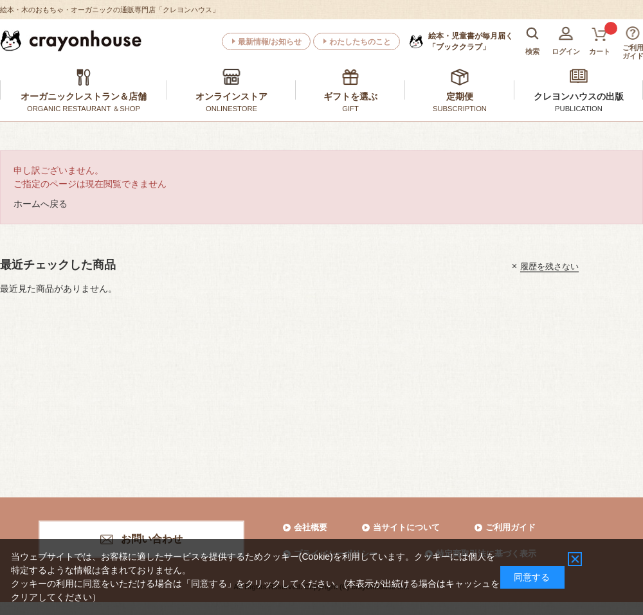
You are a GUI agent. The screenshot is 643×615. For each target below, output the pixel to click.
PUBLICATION (578, 108)
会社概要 (310, 527)
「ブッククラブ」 (470, 41)
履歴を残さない (549, 266)
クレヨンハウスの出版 (579, 96)
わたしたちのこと (360, 41)
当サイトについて (406, 527)
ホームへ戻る (41, 204)
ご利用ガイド (510, 527)
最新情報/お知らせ (270, 41)
